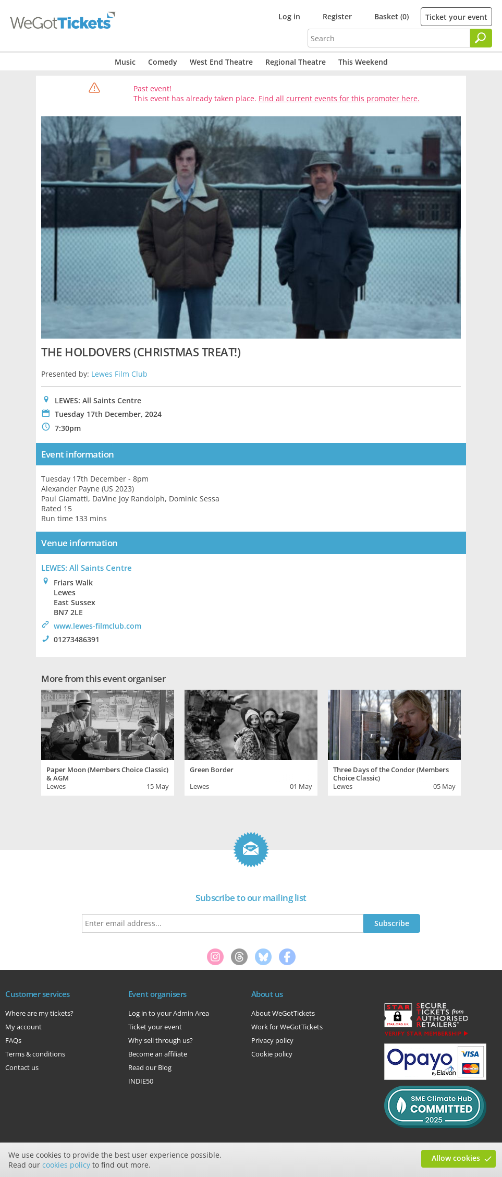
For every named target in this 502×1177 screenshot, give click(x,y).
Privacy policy (272, 1040)
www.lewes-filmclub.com (97, 626)
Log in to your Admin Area (168, 1013)
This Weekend (363, 62)
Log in (289, 16)
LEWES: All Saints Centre (86, 567)
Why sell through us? (160, 1040)
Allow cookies (456, 1158)
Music (125, 62)
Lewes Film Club (119, 374)
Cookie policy (271, 1054)
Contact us (22, 1067)
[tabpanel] (107, 741)
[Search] (481, 38)
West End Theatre (221, 62)
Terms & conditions (35, 1054)
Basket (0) (391, 16)
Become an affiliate (157, 1054)
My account (23, 1026)
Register (337, 16)
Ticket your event (456, 17)
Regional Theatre (295, 62)
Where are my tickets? (39, 1013)
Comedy (162, 62)
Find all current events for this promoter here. (339, 98)
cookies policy (66, 1165)
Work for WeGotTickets (287, 1026)
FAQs (13, 1040)
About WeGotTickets (283, 1013)
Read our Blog (150, 1067)
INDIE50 (140, 1081)
